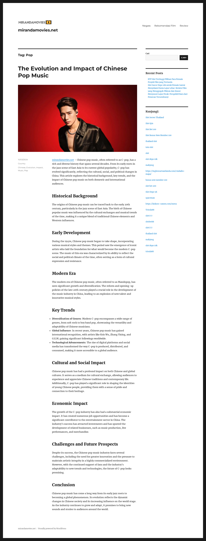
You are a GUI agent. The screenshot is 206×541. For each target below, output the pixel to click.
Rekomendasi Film (165, 25)
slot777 (149, 216)
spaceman (150, 198)
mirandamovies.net (38, 30)
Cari (147, 53)
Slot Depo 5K (151, 192)
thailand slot (151, 141)
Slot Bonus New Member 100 (158, 135)
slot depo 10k (151, 159)
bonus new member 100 (156, 180)
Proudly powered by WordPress (52, 528)
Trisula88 (150, 210)
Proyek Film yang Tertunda (160, 82)
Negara (146, 25)
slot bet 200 (151, 186)
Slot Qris (149, 123)
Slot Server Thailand (155, 117)
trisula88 (150, 251)
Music (20, 170)
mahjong (150, 165)
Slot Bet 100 (151, 129)
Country (21, 163)
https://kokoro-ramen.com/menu (161, 204)
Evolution (30, 167)
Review (184, 25)
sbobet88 (150, 222)
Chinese (22, 167)
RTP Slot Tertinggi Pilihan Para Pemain (165, 79)
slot (147, 153)
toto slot (149, 147)
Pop (26, 170)
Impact (39, 167)
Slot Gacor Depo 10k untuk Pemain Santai (166, 85)
